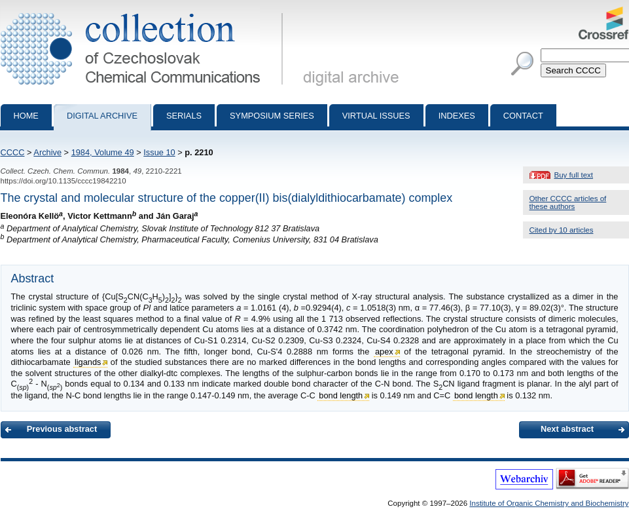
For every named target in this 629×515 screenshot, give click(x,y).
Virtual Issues (376, 116)
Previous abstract (62, 429)
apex (384, 351)
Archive (47, 152)
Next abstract (567, 429)
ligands (88, 362)
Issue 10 (159, 152)
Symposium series (272, 116)
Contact (523, 116)
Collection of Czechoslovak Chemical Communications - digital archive (144, 12)
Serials (184, 116)
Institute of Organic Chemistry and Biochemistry (548, 503)
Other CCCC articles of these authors (568, 202)
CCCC (13, 152)
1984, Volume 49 (102, 152)
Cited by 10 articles (562, 230)
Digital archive (102, 116)
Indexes (457, 116)
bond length (341, 395)
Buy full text (574, 175)
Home (26, 116)
